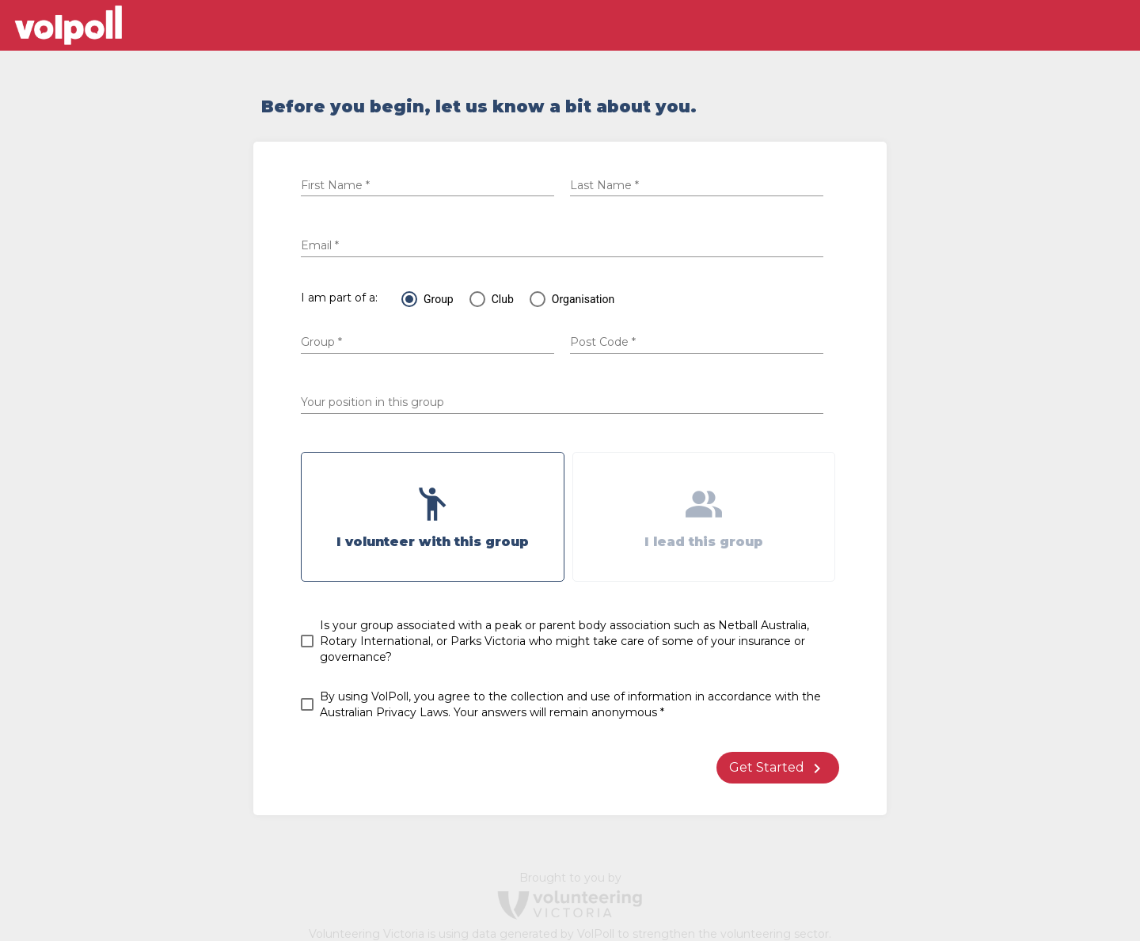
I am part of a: (339, 297)
